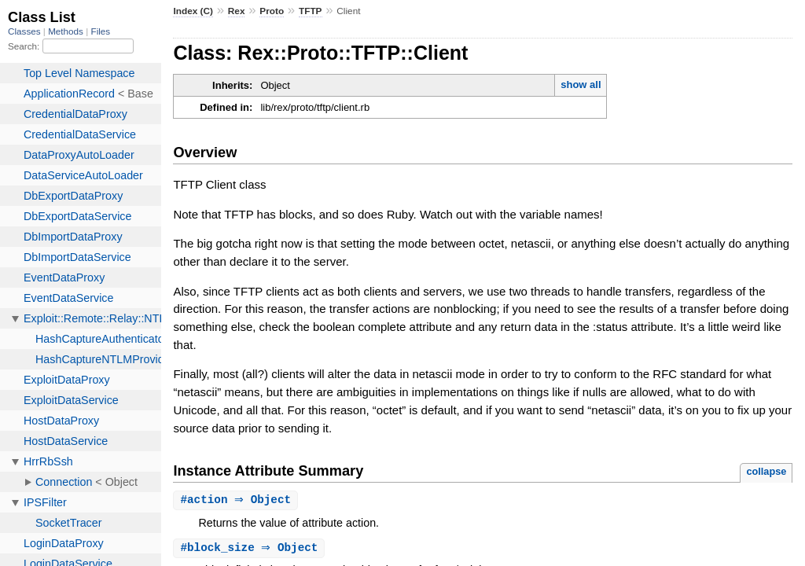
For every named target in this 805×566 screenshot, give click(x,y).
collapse (766, 471)
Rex (236, 11)
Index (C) (193, 11)
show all (581, 84)
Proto (271, 11)
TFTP (310, 11)
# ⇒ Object (237, 500)
